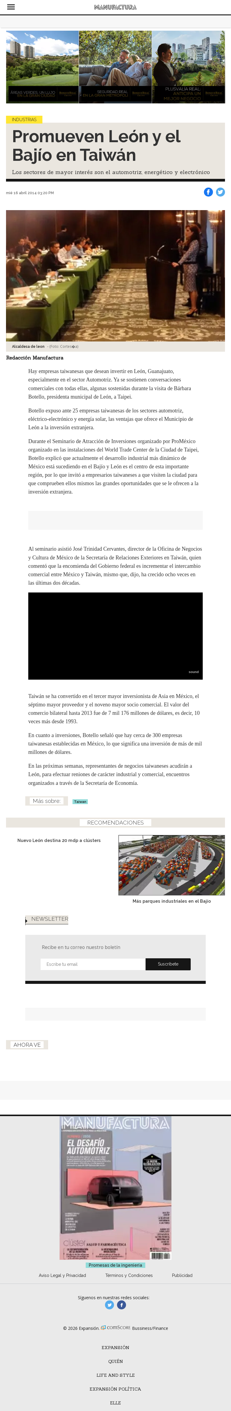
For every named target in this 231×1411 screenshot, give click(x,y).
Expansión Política (115, 1389)
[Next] (218, 67)
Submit (168, 964)
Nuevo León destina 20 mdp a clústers (59, 840)
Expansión (115, 1347)
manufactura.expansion (121, 1304)
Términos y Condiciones (129, 1275)
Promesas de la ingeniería (115, 1265)
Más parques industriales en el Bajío (172, 901)
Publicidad (182, 1275)
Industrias (24, 119)
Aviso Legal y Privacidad (62, 1275)
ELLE (115, 1403)
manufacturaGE (109, 1304)
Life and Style (116, 1375)
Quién (115, 1361)
